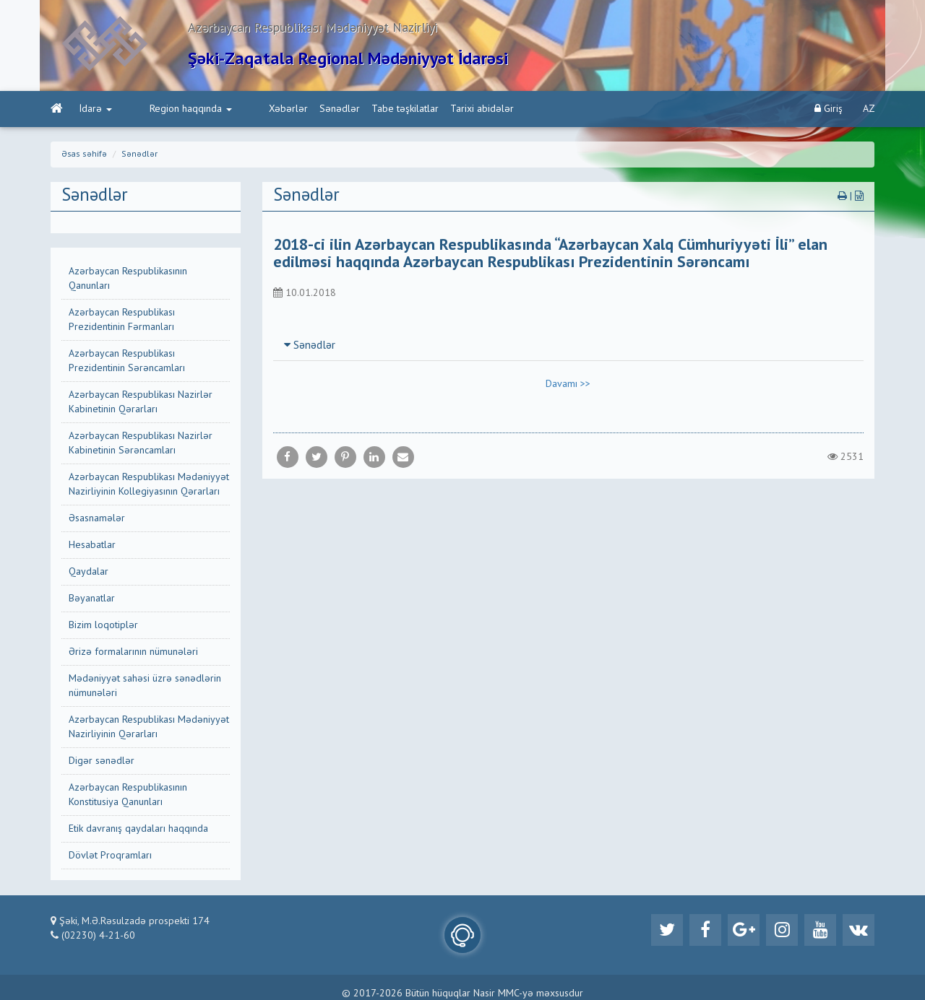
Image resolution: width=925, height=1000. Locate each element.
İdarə (95, 109)
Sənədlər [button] (309, 346)
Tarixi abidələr (430, 109)
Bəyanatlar (92, 599)
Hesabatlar (92, 545)
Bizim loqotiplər (103, 625)
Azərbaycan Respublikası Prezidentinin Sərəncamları (127, 361)
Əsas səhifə (84, 154)
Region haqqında (165, 109)
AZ (869, 109)
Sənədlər (288, 109)
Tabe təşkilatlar (353, 109)
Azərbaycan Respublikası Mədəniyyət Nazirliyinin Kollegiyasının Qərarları (149, 484)
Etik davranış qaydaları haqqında (138, 829)
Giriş (828, 108)
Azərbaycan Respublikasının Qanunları (128, 278)
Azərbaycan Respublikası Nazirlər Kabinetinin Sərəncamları (140, 443)
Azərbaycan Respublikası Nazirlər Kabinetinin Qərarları (140, 402)
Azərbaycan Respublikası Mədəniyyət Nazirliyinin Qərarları (149, 727)
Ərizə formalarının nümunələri (133, 652)
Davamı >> (568, 385)
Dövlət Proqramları (110, 856)
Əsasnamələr (97, 518)
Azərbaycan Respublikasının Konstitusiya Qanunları (128, 795)
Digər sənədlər (101, 761)
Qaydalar (88, 572)
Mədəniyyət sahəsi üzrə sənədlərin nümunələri (145, 686)
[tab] (568, 346)
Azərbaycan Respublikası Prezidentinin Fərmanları (122, 320)
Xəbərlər (237, 109)
